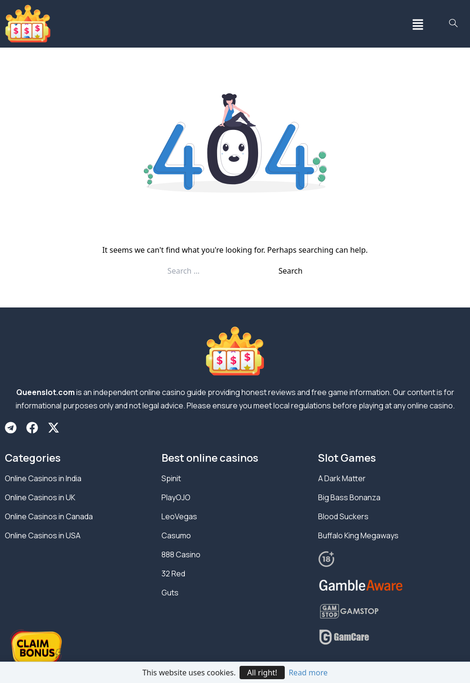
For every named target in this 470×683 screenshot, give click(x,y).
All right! (262, 672)
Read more (308, 672)
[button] (418, 24)
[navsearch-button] (453, 23)
